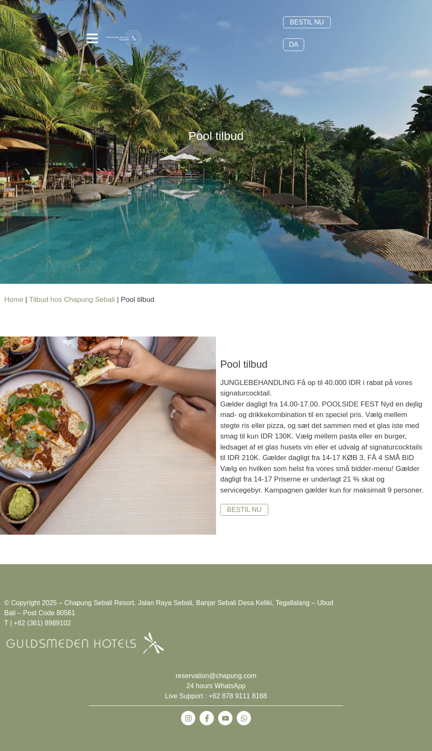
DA (293, 45)
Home (13, 300)
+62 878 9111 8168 (237, 697)
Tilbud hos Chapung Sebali (72, 300)
